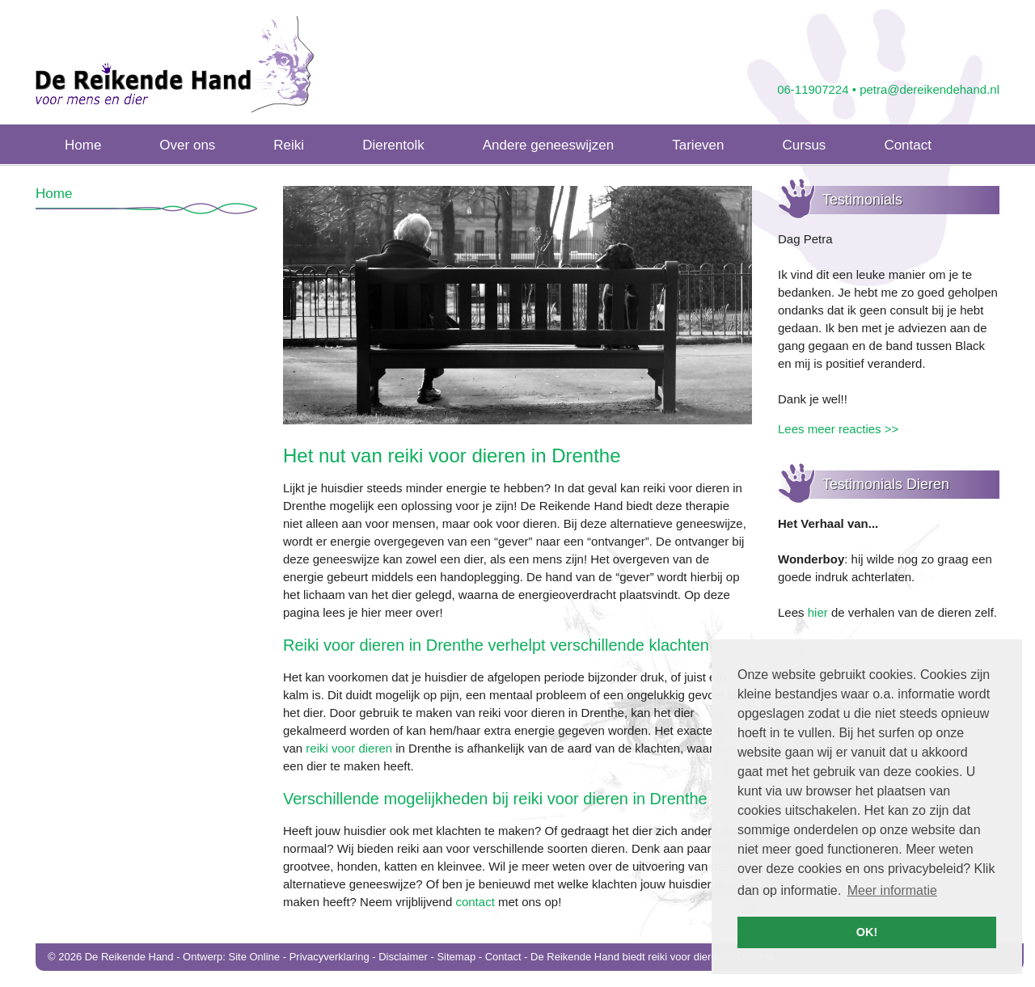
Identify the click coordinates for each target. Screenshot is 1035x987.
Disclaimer (403, 957)
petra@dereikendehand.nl (929, 89)
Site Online (254, 957)
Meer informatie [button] (892, 890)
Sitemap (456, 957)
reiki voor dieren (349, 748)
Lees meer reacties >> (838, 429)
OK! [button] (866, 932)
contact (474, 902)
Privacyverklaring (329, 957)
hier (818, 612)
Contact (503, 957)
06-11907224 (812, 89)
